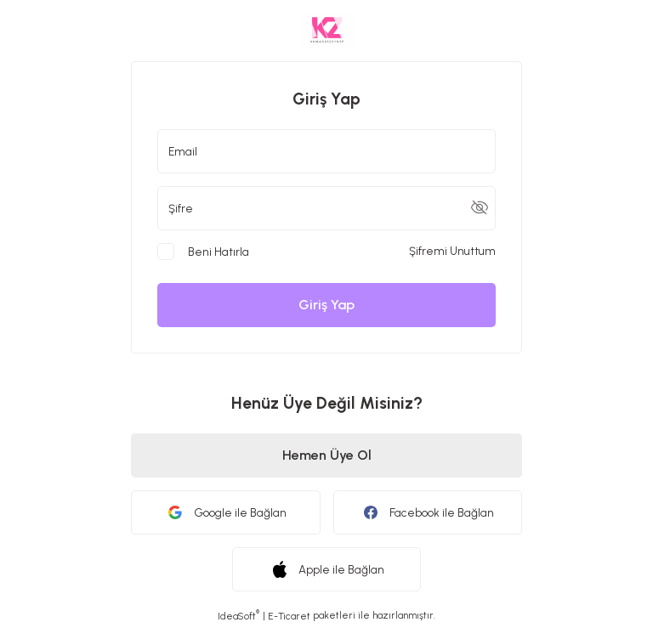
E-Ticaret (289, 616)
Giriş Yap (326, 305)
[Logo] (327, 30)
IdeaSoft (238, 615)
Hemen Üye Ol (327, 455)
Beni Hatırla (218, 251)
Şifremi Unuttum (452, 250)
